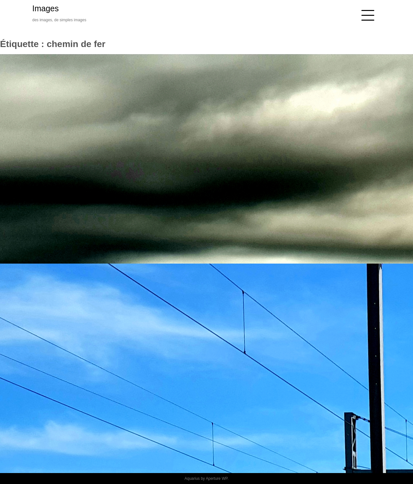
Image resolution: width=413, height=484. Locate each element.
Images (45, 8)
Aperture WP (216, 478)
